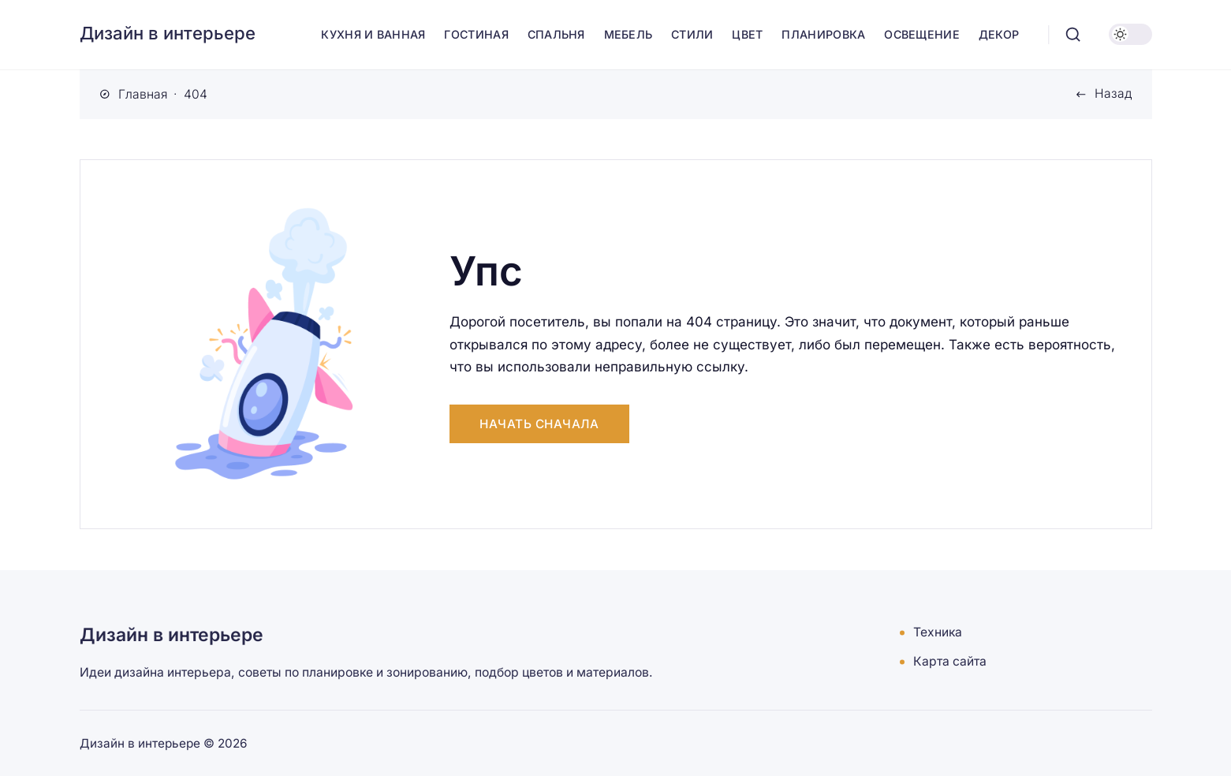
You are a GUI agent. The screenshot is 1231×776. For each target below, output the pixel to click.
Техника (937, 632)
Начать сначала (539, 423)
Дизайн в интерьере (168, 33)
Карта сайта (950, 662)
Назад (1113, 93)
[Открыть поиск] (1072, 34)
